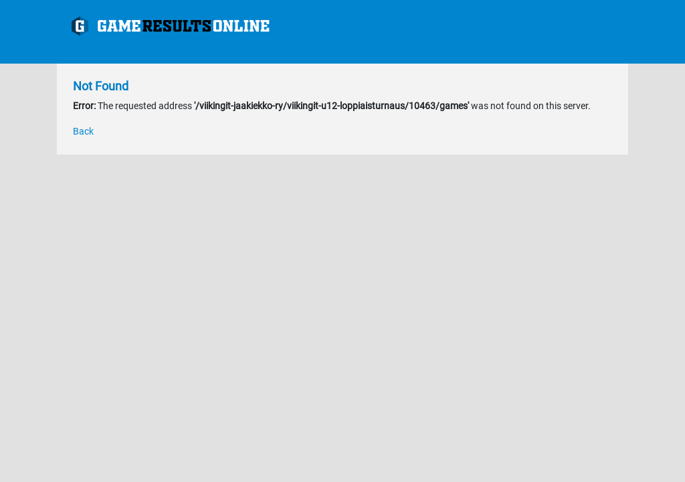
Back (83, 131)
